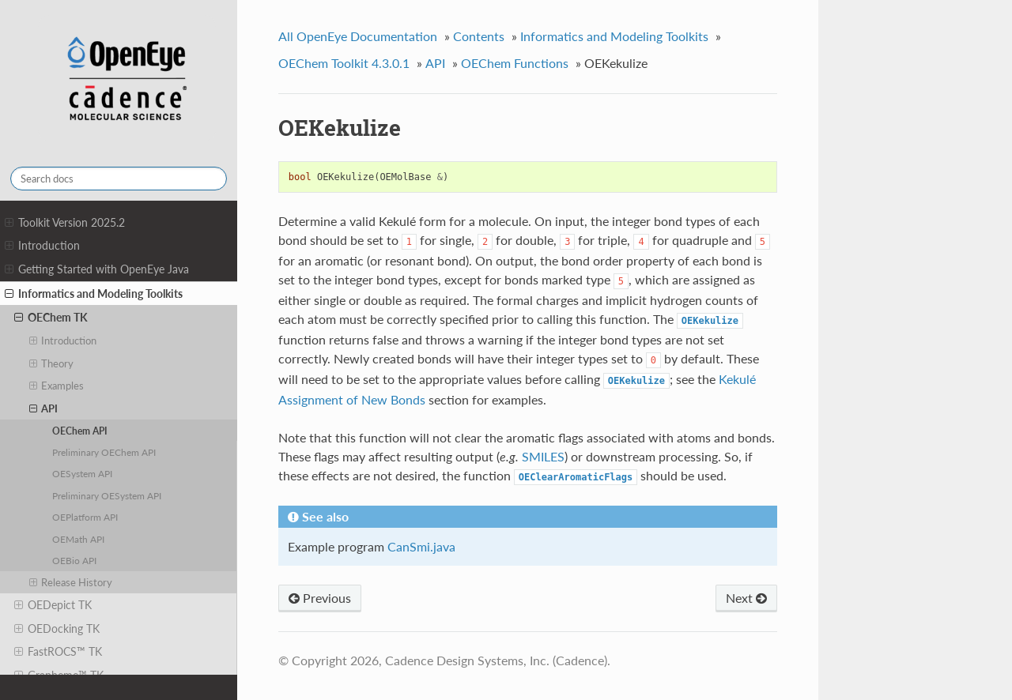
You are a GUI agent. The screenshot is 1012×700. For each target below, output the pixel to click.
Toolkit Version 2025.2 (65, 223)
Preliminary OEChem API (104, 451)
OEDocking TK (57, 629)
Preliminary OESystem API (106, 495)
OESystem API (82, 473)
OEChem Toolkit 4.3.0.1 (344, 62)
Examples (57, 385)
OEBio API (74, 560)
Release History (71, 582)
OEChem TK (51, 317)
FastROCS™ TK (58, 652)
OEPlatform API (85, 516)
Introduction (42, 246)
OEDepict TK (53, 605)
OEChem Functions (514, 62)
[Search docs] (118, 178)
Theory (51, 363)
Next (746, 597)
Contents (478, 35)
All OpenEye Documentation (357, 35)
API (44, 408)
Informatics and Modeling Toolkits (94, 294)
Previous (320, 597)
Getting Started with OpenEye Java (97, 269)
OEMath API (78, 538)
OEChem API (80, 430)
